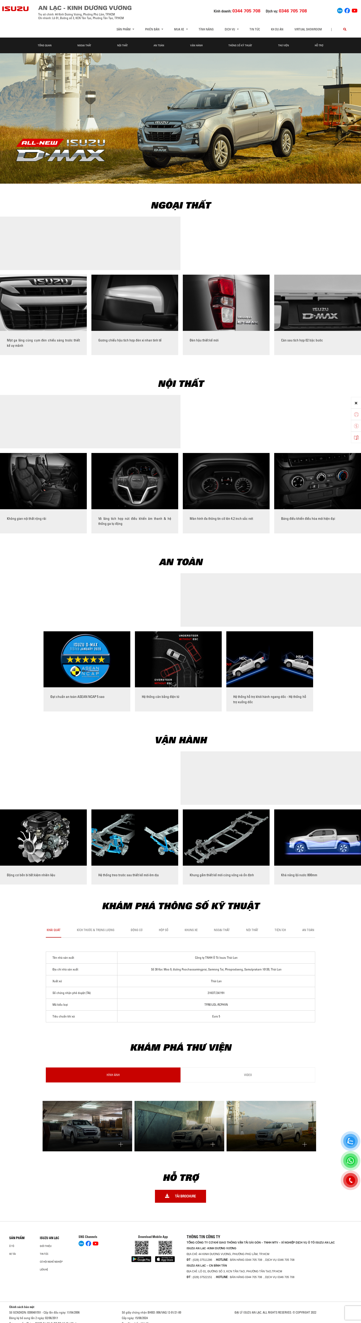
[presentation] (5, 493)
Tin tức (255, 29)
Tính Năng (206, 29)
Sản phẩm (17, 1238)
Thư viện (283, 45)
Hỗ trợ (319, 45)
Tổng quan (45, 45)
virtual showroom (308, 29)
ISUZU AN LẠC (49, 1238)
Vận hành (196, 45)
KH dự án (277, 29)
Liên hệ (44, 1269)
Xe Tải (12, 1253)
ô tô (11, 1246)
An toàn (159, 45)
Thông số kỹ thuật (240, 45)
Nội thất (122, 45)
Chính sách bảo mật (21, 1307)
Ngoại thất (84, 45)
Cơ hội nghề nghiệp (51, 1261)
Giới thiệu (46, 1246)
